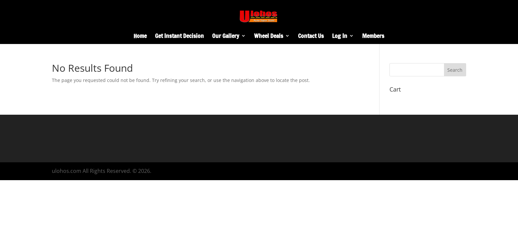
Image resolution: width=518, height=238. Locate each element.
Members (373, 36)
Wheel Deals (268, 36)
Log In (339, 36)
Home (140, 36)
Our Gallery (225, 36)
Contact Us (311, 36)
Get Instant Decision (179, 36)
